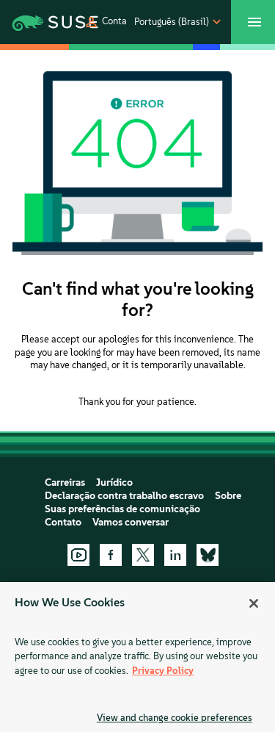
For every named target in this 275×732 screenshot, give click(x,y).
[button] (105, 22)
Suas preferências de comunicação (122, 509)
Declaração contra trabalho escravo (124, 495)
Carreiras (65, 482)
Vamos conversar (130, 522)
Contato (63, 522)
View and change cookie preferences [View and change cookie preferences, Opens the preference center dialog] (174, 717)
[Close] (254, 603)
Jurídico (114, 482)
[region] (137, 657)
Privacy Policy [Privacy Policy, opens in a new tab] (163, 670)
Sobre (228, 495)
